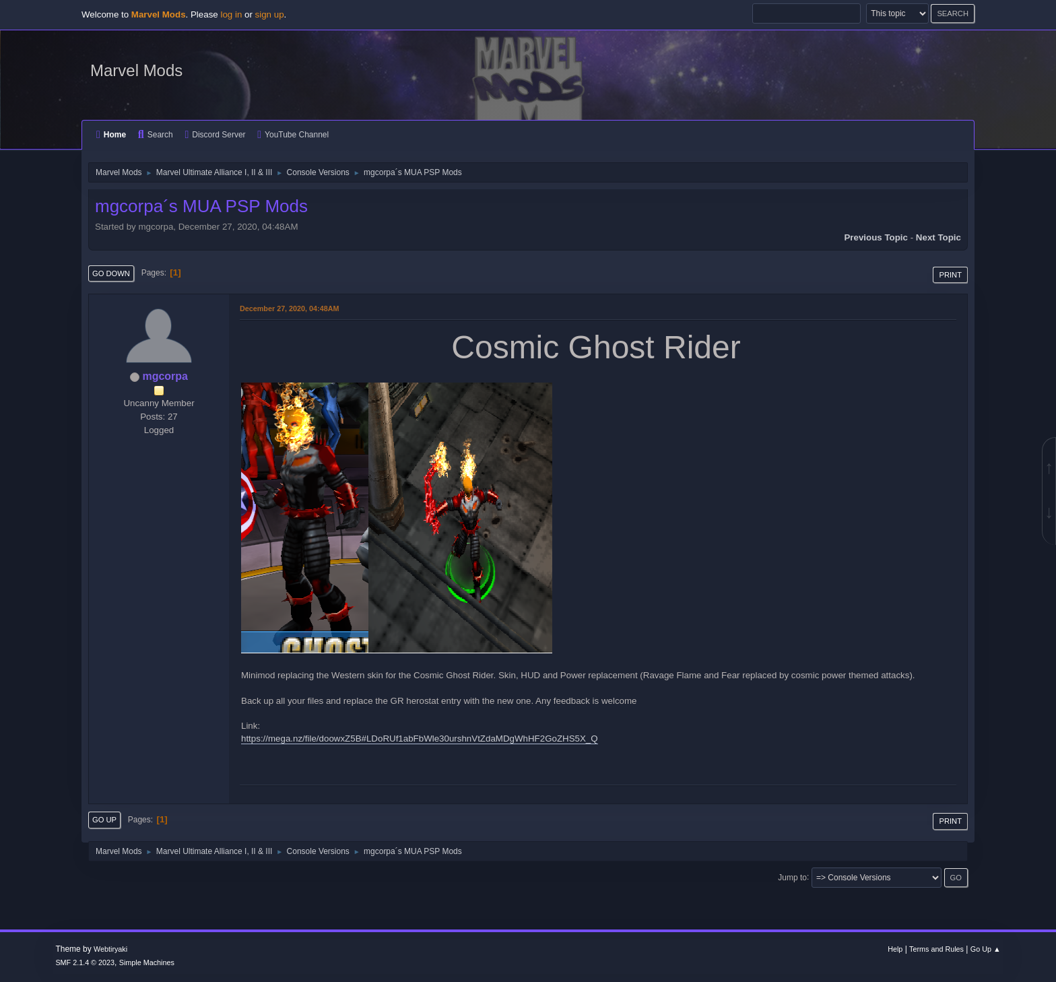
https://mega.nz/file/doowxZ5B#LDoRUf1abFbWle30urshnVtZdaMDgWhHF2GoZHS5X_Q (419, 738)
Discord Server (215, 134)
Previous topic (876, 237)
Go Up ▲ (985, 949)
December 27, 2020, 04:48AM (289, 308)
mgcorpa (165, 376)
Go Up (104, 820)
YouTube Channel (293, 134)
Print (950, 275)
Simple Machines (146, 962)
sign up (269, 14)
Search (155, 134)
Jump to (792, 877)
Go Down (111, 273)
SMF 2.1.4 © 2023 (84, 962)
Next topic (938, 237)
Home (111, 134)
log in (231, 14)
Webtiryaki (110, 949)
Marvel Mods (136, 70)
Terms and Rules (936, 949)
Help (895, 949)
